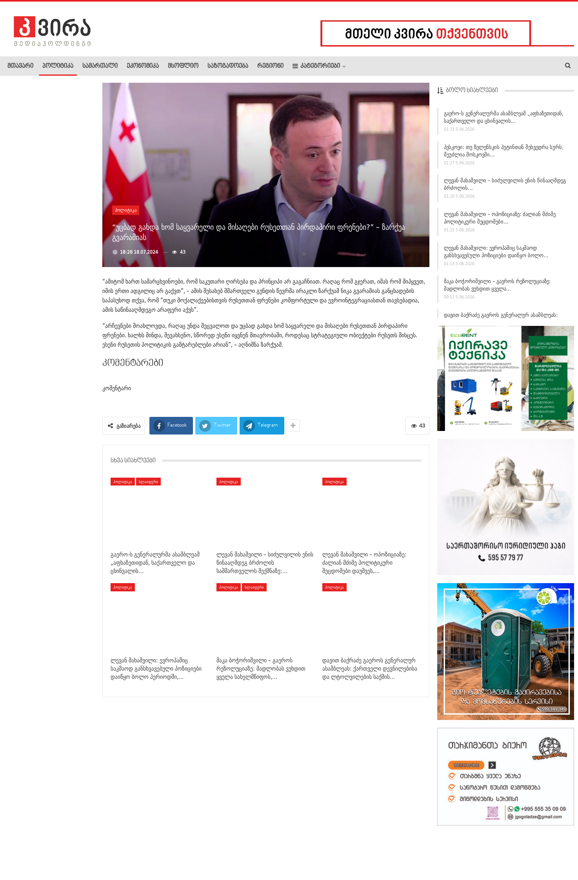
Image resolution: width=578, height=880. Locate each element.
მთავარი (20, 66)
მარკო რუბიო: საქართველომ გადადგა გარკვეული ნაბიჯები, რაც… (67, 319)
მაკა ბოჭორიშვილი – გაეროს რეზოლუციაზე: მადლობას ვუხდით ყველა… (497, 285)
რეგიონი (270, 66)
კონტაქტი (90, 850)
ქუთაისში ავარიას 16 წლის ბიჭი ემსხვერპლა (68, 223)
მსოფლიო (183, 66)
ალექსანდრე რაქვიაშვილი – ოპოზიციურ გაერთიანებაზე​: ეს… (67, 548)
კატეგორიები (316, 66)
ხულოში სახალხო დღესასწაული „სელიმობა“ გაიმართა (64, 274)
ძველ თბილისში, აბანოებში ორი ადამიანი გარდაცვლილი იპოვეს (44, 177)
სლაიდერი (148, 481)
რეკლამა (57, 850)
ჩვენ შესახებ (21, 850)
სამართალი (100, 66)
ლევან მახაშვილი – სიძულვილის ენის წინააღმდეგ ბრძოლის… (505, 184)
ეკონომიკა (143, 66)
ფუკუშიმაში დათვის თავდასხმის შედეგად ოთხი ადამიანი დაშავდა (68, 365)
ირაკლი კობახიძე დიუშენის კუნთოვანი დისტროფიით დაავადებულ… (68, 410)
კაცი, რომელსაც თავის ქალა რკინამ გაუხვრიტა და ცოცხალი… (66, 456)
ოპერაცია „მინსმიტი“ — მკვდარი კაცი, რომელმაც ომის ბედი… (43, 125)
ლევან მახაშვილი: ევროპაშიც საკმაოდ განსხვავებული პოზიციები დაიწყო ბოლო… (496, 252)
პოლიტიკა (57, 66)
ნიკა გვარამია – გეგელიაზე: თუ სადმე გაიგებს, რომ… (68, 498)
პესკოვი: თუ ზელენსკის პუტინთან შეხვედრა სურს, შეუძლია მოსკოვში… (503, 151)
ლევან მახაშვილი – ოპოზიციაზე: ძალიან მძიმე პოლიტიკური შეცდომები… (500, 218)
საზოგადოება (227, 66)
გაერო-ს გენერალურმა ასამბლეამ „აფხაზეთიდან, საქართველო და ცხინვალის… (503, 117)
